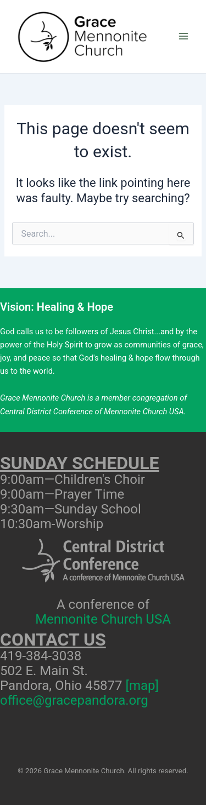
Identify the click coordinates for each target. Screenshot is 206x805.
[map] (142, 685)
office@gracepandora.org (74, 700)
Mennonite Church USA (103, 619)
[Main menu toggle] (183, 36)
